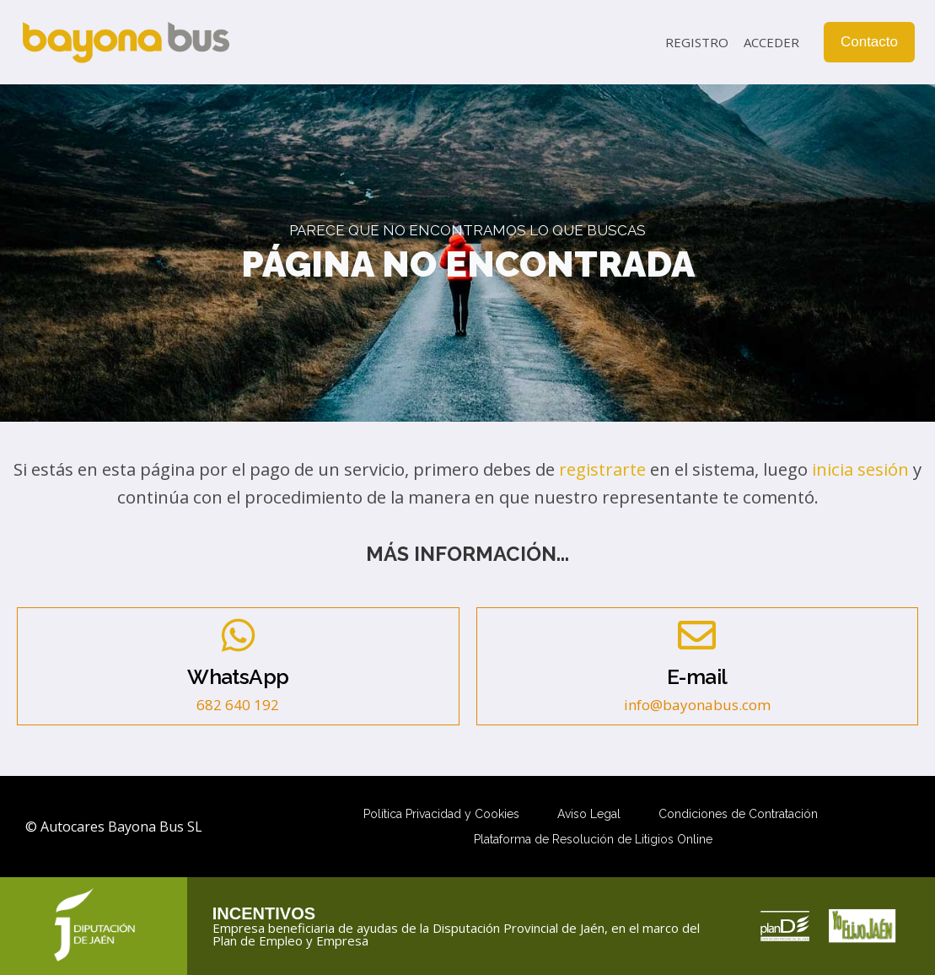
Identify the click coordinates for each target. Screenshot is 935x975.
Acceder (771, 42)
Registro (696, 42)
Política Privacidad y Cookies (441, 814)
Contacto (869, 42)
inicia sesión (860, 469)
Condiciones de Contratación (738, 814)
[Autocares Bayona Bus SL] (125, 42)
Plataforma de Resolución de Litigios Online (593, 839)
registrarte (602, 469)
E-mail (697, 677)
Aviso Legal (589, 814)
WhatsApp (237, 677)
